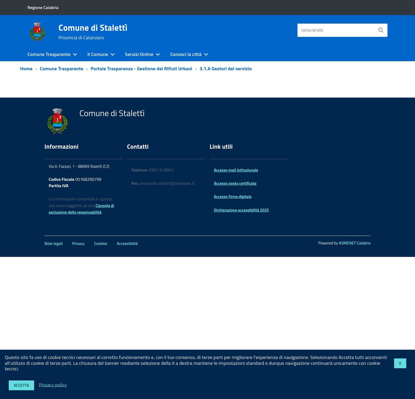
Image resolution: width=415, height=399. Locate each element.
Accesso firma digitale (232, 197)
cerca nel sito (312, 30)
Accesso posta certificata (235, 183)
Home (26, 68)
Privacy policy (53, 384)
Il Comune (97, 54)
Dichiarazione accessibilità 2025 (241, 210)
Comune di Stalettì (92, 31)
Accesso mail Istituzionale (236, 170)
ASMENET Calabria (355, 243)
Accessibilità (127, 243)
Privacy (78, 243)
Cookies (100, 243)
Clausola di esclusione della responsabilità (81, 209)
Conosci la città (185, 54)
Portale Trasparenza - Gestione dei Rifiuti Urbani (141, 68)
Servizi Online (139, 54)
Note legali (53, 243)
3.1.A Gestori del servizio (226, 68)
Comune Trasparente (49, 54)
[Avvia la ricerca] (380, 30)
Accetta (21, 385)
